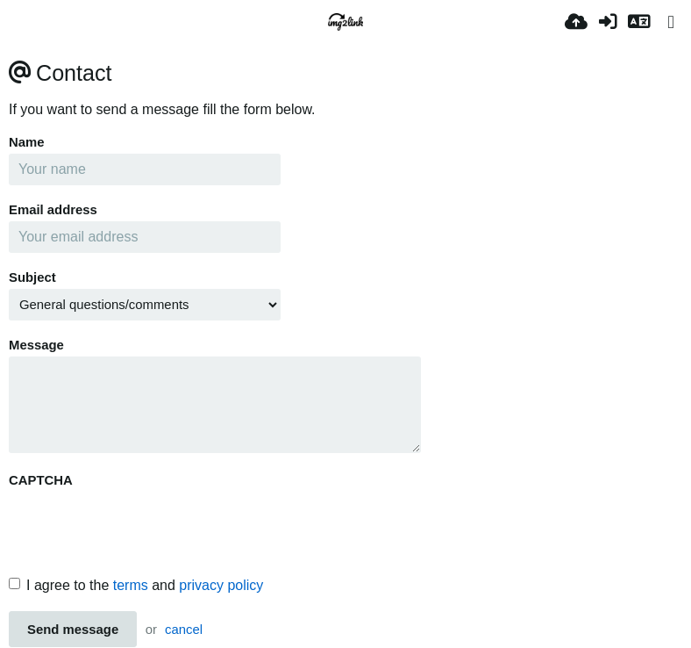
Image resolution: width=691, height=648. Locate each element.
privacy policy (221, 585)
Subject (32, 277)
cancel (184, 630)
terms (130, 585)
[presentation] (142, 526)
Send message (72, 630)
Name (27, 142)
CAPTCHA (41, 480)
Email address (53, 210)
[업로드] (576, 22)
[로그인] (607, 22)
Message (36, 345)
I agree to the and (136, 585)
